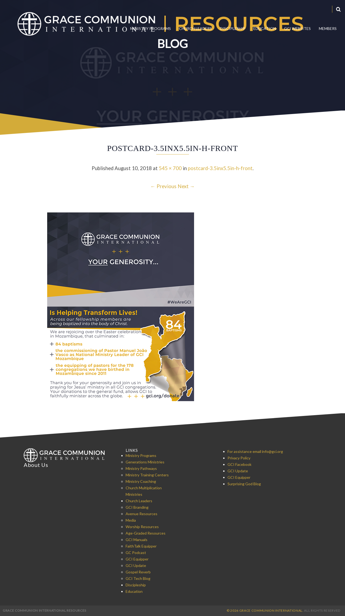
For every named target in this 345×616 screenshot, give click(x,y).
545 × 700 (170, 168)
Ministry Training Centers (147, 475)
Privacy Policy (238, 458)
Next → (186, 186)
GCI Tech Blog (138, 578)
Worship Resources (142, 526)
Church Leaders (195, 28)
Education (264, 28)
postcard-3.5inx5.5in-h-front (220, 168)
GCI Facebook (239, 464)
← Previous (163, 186)
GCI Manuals (136, 539)
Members (328, 28)
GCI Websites (297, 28)
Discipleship (232, 28)
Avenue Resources (141, 513)
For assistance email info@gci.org (255, 451)
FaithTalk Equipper (141, 546)
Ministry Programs (150, 28)
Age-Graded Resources (145, 533)
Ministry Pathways (141, 468)
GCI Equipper (137, 559)
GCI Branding (137, 507)
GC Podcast (136, 552)
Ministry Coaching (141, 481)
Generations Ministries (145, 462)
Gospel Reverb (138, 572)
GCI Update (136, 565)
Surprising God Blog (244, 483)
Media (131, 520)
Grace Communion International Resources (44, 610)
